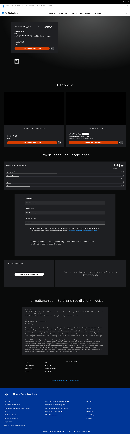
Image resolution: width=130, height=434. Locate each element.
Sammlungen (52, 11)
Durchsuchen (86, 11)
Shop (42, 5)
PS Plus (23, 5)
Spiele (8, 5)
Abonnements (74, 11)
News (37, 5)
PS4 (18, 5)
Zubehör (30, 5)
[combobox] (65, 201)
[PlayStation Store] (11, 11)
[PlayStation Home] (3, 6)
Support (49, 5)
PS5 (13, 5)
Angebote (63, 11)
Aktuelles (41, 11)
